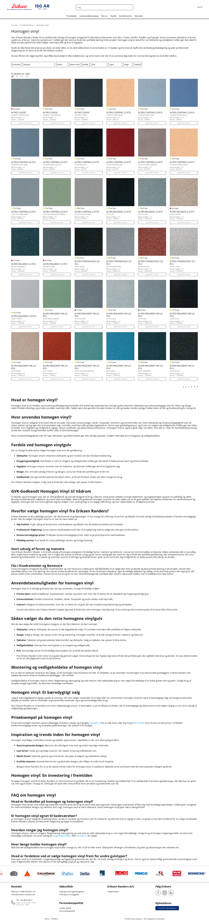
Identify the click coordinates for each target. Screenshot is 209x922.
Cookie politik (65, 908)
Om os (104, 16)
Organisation (113, 891)
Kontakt (139, 16)
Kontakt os (95, 722)
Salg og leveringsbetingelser (72, 891)
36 (12, 76)
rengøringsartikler (61, 835)
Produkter (72, 16)
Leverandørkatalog (88, 16)
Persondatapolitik (67, 911)
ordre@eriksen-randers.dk (23, 894)
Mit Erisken (139, 722)
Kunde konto (125, 16)
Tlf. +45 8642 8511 (24, 900)
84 (21, 76)
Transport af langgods (69, 894)
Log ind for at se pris (25, 123)
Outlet (113, 16)
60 (17, 76)
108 (26, 76)
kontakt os (82, 835)
